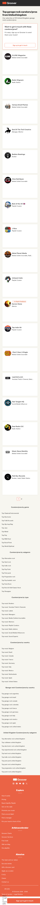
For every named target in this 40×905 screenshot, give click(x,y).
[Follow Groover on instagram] (13, 784)
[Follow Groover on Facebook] (17, 784)
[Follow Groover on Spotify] (23, 784)
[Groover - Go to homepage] (20, 780)
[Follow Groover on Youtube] (20, 784)
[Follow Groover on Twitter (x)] (26, 784)
